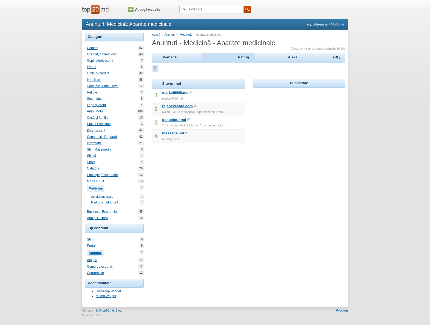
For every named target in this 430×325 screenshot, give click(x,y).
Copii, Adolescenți (100, 60)
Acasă (156, 34)
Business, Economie (102, 212)
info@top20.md (104, 310)
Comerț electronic (100, 266)
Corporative (95, 273)
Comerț (92, 48)
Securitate (94, 99)
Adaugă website (144, 9)
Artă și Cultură (97, 218)
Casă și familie (97, 117)
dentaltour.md (174, 120)
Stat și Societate (99, 124)
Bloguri (92, 260)
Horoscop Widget (108, 291)
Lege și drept (96, 105)
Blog (119, 310)
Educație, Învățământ (102, 175)
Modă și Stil (95, 181)
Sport (91, 162)
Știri (90, 239)
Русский (342, 310)
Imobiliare (94, 80)
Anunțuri (96, 252)
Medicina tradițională (104, 202)
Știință (91, 156)
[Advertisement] (299, 123)
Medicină (96, 187)
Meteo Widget (106, 296)
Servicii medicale (102, 197)
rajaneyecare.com (177, 106)
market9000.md (175, 93)
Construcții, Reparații (102, 137)
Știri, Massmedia (99, 149)
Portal (91, 246)
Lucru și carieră (98, 73)
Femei (91, 67)
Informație (94, 143)
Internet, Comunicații (102, 54)
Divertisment (96, 130)
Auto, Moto (95, 111)
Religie (92, 92)
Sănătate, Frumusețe (102, 86)
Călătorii (93, 168)
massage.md (173, 133)
